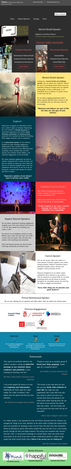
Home (12, 19)
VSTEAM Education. (21, 130)
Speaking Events (25, 134)
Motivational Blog (38, 2)
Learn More (23, 66)
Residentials (13, 134)
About (45, 19)
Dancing (36, 19)
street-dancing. (58, 201)
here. (44, 104)
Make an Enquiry (60, 14)
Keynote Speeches (24, 19)
